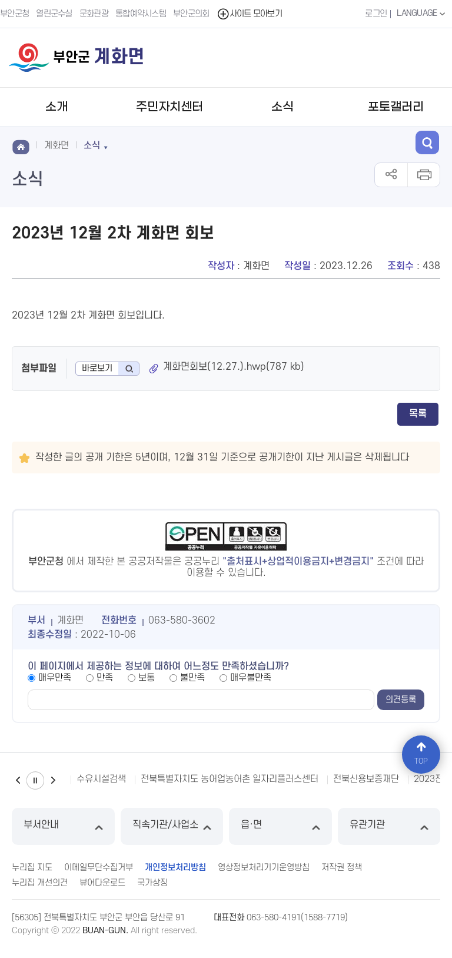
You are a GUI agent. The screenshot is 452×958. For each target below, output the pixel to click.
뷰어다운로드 (102, 883)
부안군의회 (191, 14)
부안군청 (14, 14)
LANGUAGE (422, 13)
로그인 (376, 14)
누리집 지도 (32, 868)
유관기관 (389, 826)
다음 (53, 780)
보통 (146, 677)
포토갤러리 (396, 107)
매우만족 (54, 677)
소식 (282, 107)
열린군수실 (54, 14)
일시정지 (35, 780)
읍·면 (280, 826)
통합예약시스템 (140, 14)
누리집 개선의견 (40, 883)
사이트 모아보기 (249, 14)
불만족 (192, 677)
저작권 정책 (341, 868)
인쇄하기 (423, 175)
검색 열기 (427, 142)
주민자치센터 (169, 107)
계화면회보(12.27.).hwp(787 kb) (233, 367)
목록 (418, 414)
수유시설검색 (101, 779)
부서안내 (63, 826)
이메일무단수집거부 (98, 868)
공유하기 (391, 175)
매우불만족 (250, 677)
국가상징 (152, 883)
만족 (105, 677)
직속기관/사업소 (172, 826)
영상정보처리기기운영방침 (264, 868)
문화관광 (93, 14)
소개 (56, 107)
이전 (18, 780)
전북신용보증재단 (366, 779)
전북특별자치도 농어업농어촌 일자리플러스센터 (229, 779)
